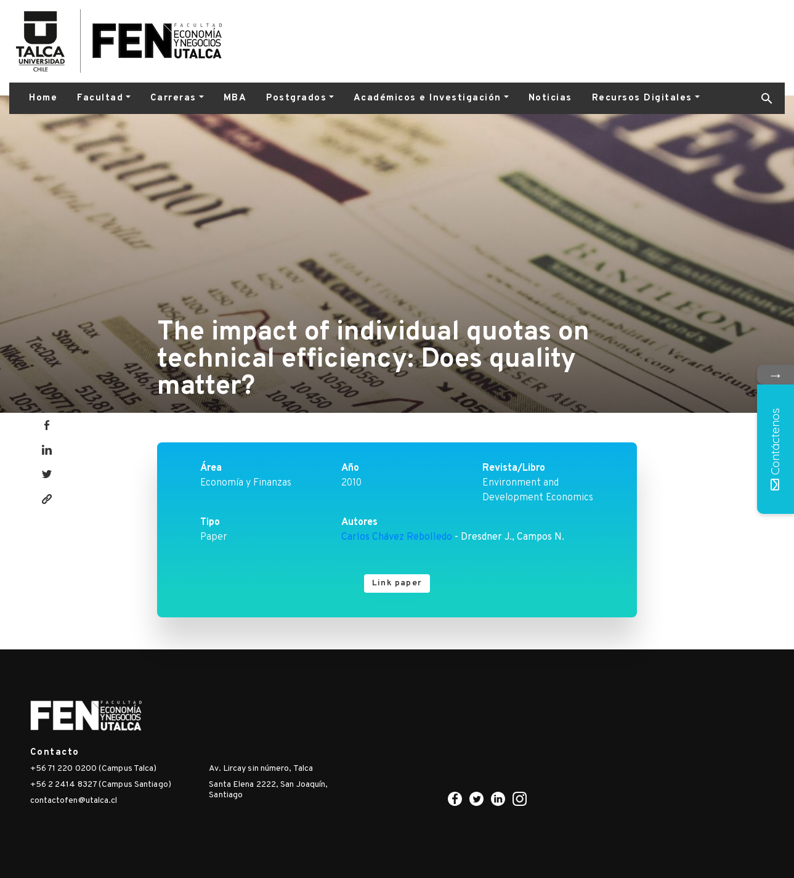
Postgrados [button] (296, 98)
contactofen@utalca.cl (74, 800)
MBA (235, 98)
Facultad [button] (100, 98)
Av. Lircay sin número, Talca (261, 768)
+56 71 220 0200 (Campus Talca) (93, 768)
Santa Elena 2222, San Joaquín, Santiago (268, 789)
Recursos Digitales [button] (642, 98)
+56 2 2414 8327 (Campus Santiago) (100, 784)
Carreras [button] (173, 98)
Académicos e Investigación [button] (427, 98)
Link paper (397, 583)
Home (43, 98)
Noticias (550, 98)
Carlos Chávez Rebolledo (396, 537)
